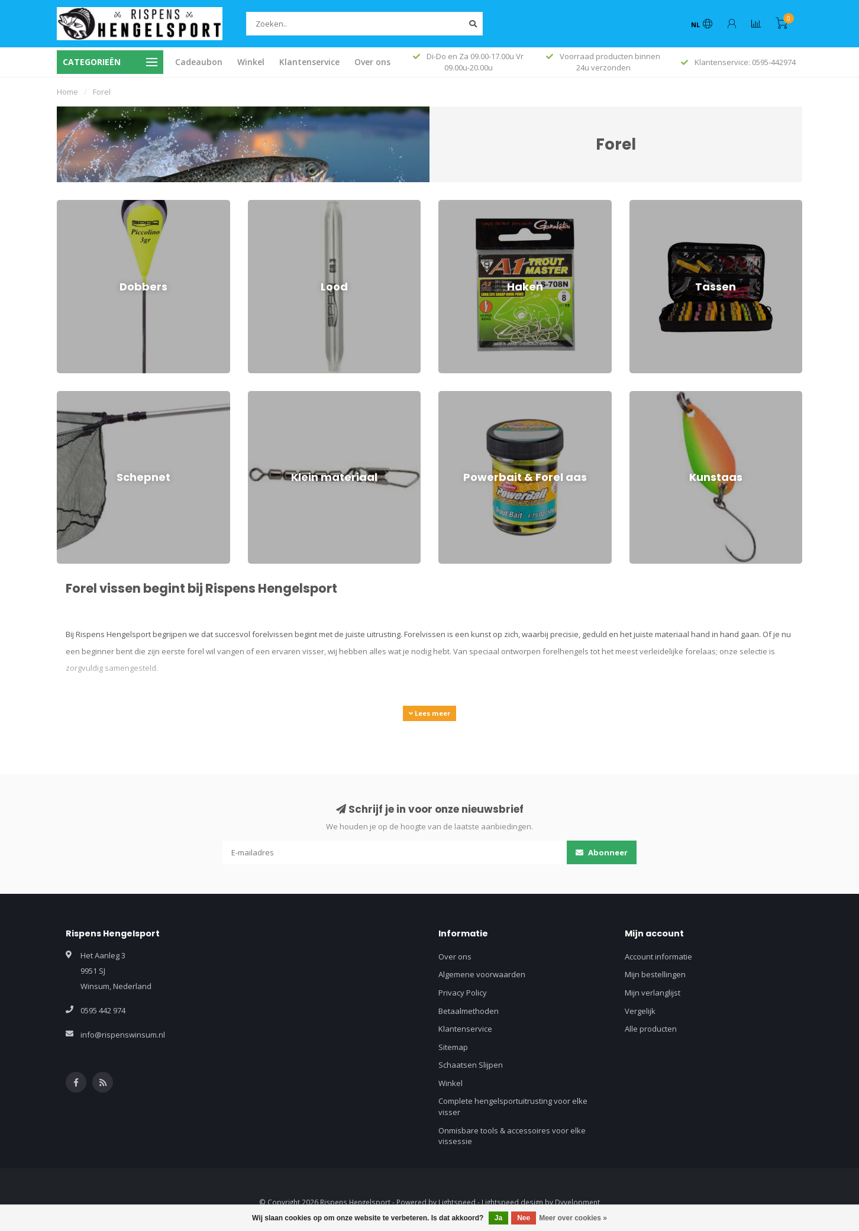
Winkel (250, 61)
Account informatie (658, 956)
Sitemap (453, 1047)
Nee (523, 1218)
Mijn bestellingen (655, 974)
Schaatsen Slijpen (470, 1064)
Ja (498, 1218)
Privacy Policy (462, 992)
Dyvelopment (577, 1202)
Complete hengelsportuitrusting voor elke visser (512, 1106)
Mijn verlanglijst (652, 992)
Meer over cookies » (573, 1218)
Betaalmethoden (468, 1011)
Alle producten (651, 1028)
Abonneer (602, 852)
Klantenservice (309, 61)
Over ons (372, 61)
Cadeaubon (198, 61)
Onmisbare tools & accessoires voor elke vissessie (512, 1136)
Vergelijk (640, 1011)
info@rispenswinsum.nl (122, 1034)
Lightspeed (457, 1202)
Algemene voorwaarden (481, 974)
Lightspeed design (512, 1202)
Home (67, 91)
